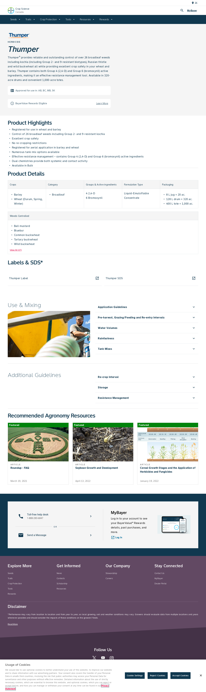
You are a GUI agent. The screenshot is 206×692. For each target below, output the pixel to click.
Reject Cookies (157, 675)
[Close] (200, 675)
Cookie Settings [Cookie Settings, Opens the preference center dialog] (135, 675)
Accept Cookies (180, 675)
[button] (55, 516)
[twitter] (94, 659)
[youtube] (103, 659)
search (182, 10)
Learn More (102, 103)
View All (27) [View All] (16, 250)
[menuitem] (15, 19)
